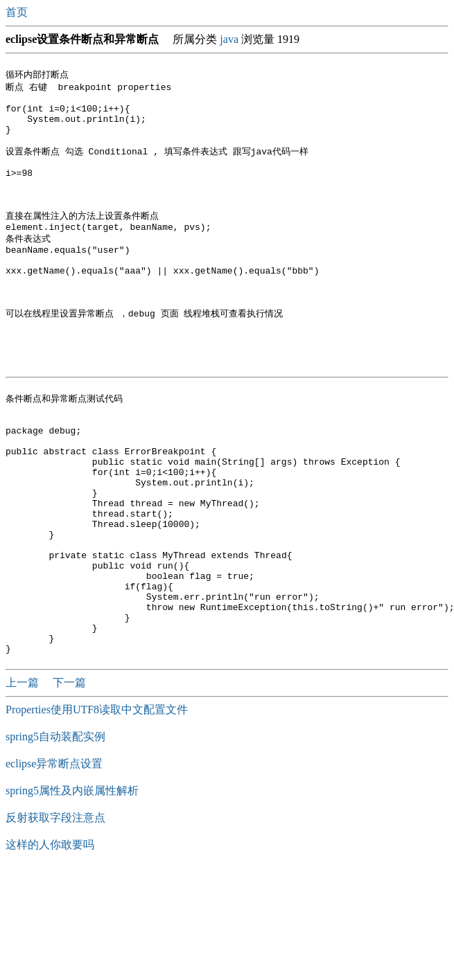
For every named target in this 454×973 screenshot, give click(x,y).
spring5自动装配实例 (55, 839)
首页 (18, 12)
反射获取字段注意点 (55, 920)
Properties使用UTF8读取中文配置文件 (97, 812)
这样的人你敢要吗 (50, 947)
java (229, 39)
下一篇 (69, 785)
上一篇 (24, 785)
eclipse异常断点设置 (54, 866)
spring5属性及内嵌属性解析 (72, 893)
